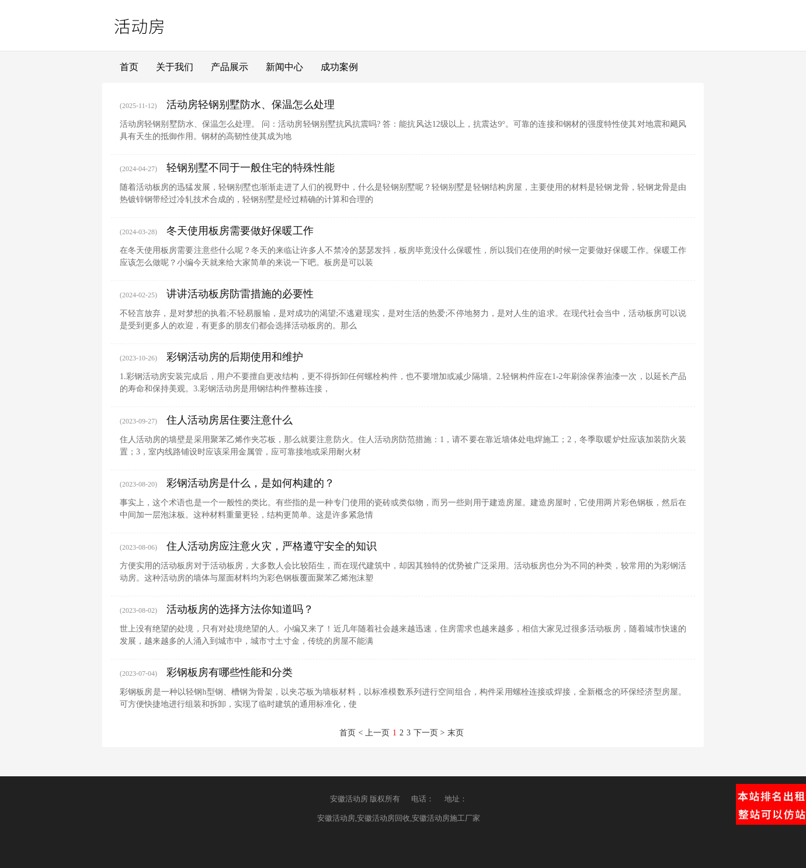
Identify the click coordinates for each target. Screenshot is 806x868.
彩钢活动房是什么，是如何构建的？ (250, 483)
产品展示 (229, 67)
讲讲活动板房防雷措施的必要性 (240, 294)
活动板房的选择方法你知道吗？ (240, 609)
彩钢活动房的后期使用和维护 (234, 357)
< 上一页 (374, 732)
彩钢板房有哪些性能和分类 (229, 672)
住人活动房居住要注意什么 (229, 420)
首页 (129, 67)
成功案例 (339, 67)
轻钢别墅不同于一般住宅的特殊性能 (250, 167)
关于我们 (174, 67)
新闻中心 (284, 67)
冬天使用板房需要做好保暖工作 (240, 231)
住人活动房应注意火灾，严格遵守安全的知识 (271, 546)
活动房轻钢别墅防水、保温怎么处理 (250, 104)
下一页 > (429, 732)
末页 (455, 732)
